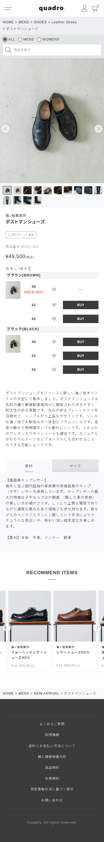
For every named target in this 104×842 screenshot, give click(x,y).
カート (95, 8)
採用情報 (52, 735)
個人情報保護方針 (52, 757)
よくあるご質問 (52, 724)
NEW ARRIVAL (46, 693)
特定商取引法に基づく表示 (52, 789)
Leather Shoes (64, 22)
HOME (8, 22)
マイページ (84, 8)
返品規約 (52, 768)
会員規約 (52, 778)
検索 (8, 50)
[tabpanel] (52, 120)
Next (98, 129)
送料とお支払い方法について (52, 746)
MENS (24, 22)
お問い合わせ (52, 800)
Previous (5, 129)
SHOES (40, 22)
